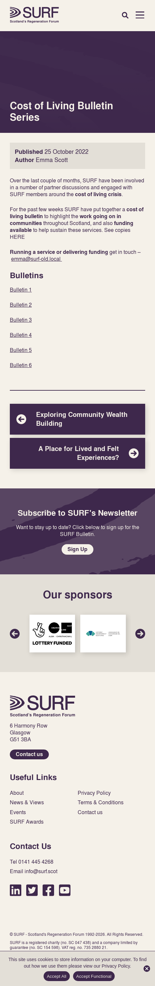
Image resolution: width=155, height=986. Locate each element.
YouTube (64, 890)
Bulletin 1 (21, 289)
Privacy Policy (94, 793)
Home (34, 15)
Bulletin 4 (21, 335)
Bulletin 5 (21, 350)
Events (18, 812)
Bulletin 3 (21, 319)
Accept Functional (94, 976)
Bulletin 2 (21, 304)
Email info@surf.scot (33, 871)
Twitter (32, 890)
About (17, 793)
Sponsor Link (52, 633)
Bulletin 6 (21, 365)
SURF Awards (27, 822)
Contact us (29, 754)
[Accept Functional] (147, 968)
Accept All (57, 976)
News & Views (27, 802)
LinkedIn (15, 890)
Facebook (48, 890)
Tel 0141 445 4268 (31, 862)
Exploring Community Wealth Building (77, 419)
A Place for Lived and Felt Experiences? (77, 453)
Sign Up (77, 549)
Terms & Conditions (101, 802)
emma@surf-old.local (36, 258)
